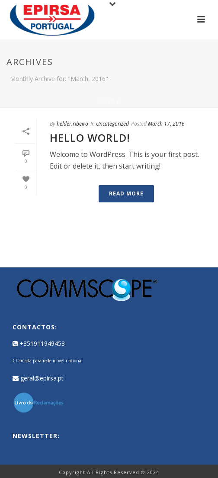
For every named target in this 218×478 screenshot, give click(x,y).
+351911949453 (39, 343)
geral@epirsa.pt (38, 378)
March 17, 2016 (166, 123)
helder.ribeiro (72, 123)
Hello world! (90, 137)
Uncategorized (112, 123)
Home (107, 101)
